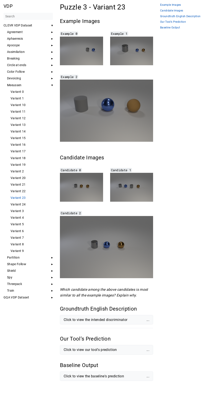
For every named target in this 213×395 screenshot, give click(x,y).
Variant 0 (17, 91)
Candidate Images (171, 10)
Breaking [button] (13, 58)
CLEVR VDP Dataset (18, 25)
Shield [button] (11, 270)
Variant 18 (18, 158)
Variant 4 (17, 217)
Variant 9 (17, 251)
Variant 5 (17, 224)
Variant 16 (18, 144)
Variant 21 (18, 184)
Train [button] (10, 290)
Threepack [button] (14, 284)
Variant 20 (18, 178)
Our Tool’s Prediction (173, 21)
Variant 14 (18, 131)
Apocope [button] (13, 45)
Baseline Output (170, 27)
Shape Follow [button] (16, 264)
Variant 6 (17, 231)
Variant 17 (18, 151)
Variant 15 (18, 138)
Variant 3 (17, 211)
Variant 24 (18, 204)
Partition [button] (13, 257)
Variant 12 (18, 118)
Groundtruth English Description (180, 16)
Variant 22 (18, 191)
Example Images (170, 5)
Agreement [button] (15, 32)
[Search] (28, 16)
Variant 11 (18, 111)
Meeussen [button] (14, 85)
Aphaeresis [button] (15, 38)
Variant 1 (17, 98)
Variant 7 (17, 237)
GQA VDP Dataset (16, 297)
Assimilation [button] (16, 52)
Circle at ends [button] (16, 65)
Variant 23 (18, 197)
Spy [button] (9, 277)
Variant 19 (18, 164)
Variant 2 (17, 171)
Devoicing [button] (14, 78)
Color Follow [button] (16, 71)
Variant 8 (17, 244)
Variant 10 (18, 105)
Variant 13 (18, 125)
